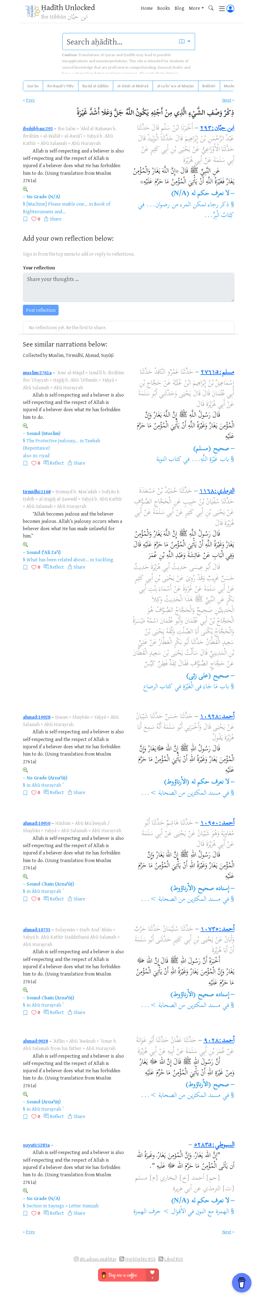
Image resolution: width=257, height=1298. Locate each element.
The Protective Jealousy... (52, 440)
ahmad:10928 (36, 717)
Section (34, 1205)
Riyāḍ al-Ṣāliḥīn (95, 86)
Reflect (57, 462)
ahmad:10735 (36, 929)
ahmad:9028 (35, 1041)
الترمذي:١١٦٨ (216, 491)
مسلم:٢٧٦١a (217, 372)
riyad (44, 455)
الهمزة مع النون (212, 1212)
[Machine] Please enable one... (57, 203)
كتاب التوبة (169, 460)
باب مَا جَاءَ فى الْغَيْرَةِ (206, 687)
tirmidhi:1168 (37, 491)
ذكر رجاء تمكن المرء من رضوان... (187, 205)
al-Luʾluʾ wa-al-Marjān (175, 86)
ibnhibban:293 (38, 128)
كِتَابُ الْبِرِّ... (219, 216)
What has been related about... (58, 559)
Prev (30, 99)
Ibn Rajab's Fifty (60, 86)
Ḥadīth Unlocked (68, 7)
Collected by (35, 355)
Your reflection (39, 267)
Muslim (230, 86)
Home (147, 8)
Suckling (104, 559)
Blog (179, 8)
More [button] (194, 8)
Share (55, 218)
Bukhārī (208, 86)
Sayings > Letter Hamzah (73, 1205)
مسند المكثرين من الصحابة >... (181, 793)
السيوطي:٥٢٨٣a (214, 1145)
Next (226, 99)
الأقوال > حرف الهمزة (159, 1212)
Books (163, 8)
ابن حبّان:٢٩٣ (217, 128)
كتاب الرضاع (158, 687)
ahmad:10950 (36, 823)
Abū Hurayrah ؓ (47, 785)
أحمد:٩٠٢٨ (219, 1041)
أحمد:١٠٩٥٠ (217, 823)
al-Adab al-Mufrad (132, 86)
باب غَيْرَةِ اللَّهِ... (210, 460)
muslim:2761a (37, 372)
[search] (119, 41)
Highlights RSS (140, 1259)
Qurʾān (32, 86)
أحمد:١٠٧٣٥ (217, 929)
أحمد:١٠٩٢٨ (217, 717)
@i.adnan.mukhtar (98, 1259)
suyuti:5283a (36, 1145)
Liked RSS (173, 1259)
